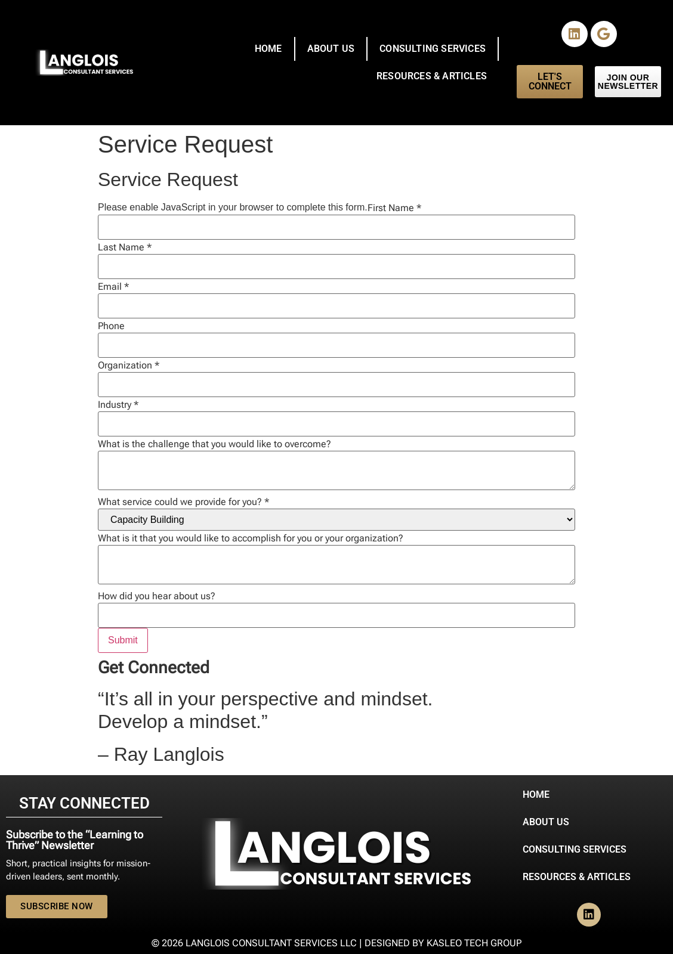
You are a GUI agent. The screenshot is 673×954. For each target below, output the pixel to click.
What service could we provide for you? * (183, 502)
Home (268, 48)
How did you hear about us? (156, 596)
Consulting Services (432, 48)
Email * (113, 287)
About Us (331, 48)
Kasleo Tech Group (474, 943)
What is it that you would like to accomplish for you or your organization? (250, 538)
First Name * (394, 208)
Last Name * (125, 247)
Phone (111, 326)
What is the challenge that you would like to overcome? (214, 444)
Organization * (128, 365)
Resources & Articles (431, 76)
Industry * (118, 405)
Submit (123, 640)
